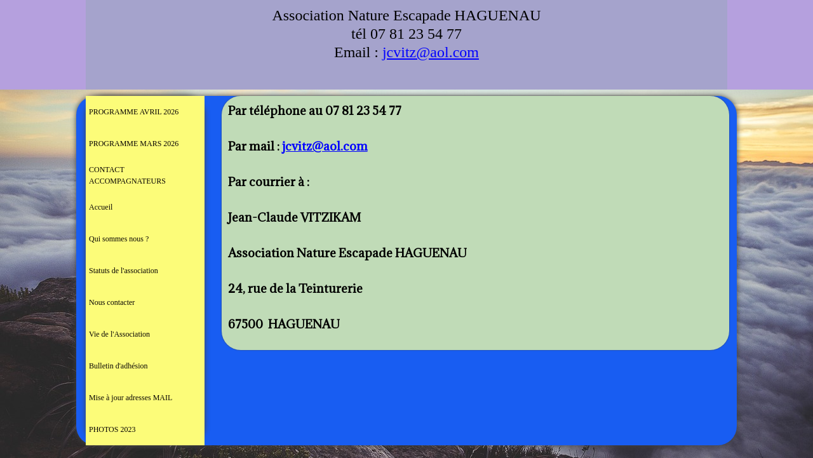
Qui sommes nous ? (119, 238)
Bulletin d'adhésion (118, 365)
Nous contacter (112, 302)
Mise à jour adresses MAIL (130, 397)
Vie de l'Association (119, 334)
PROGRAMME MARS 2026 (133, 143)
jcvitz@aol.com (430, 52)
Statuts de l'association (123, 270)
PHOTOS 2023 (112, 429)
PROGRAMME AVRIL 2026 (133, 111)
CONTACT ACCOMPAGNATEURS (127, 175)
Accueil (100, 207)
